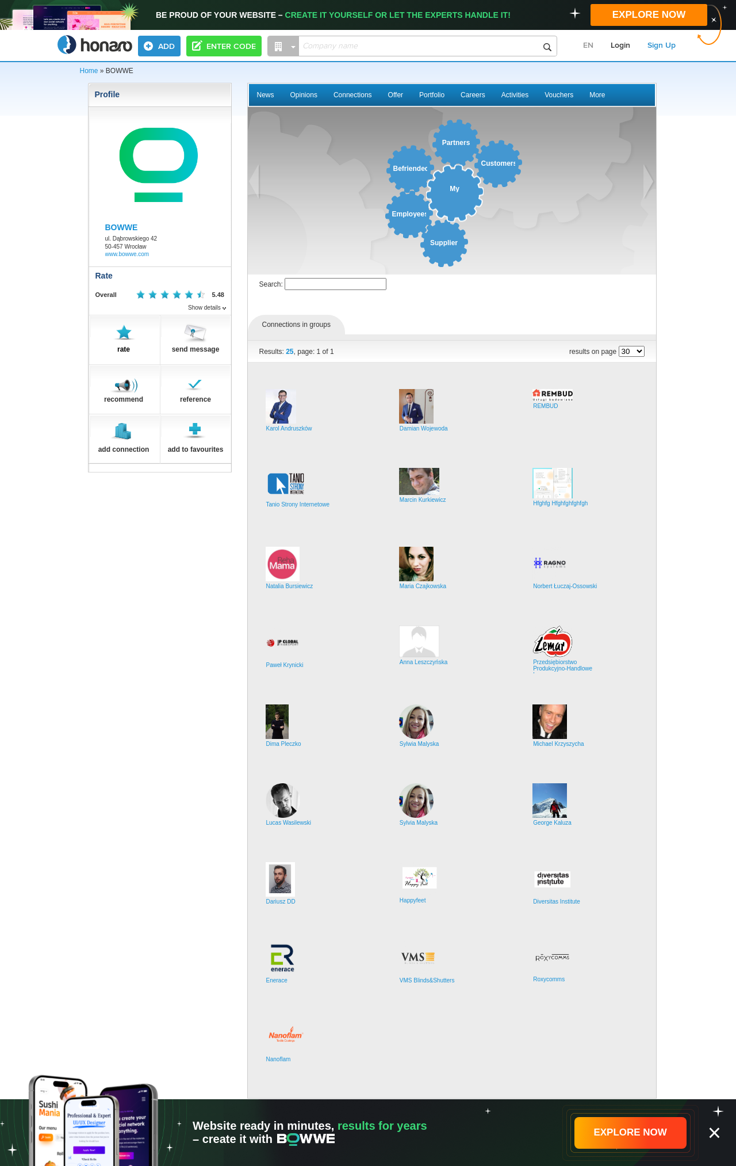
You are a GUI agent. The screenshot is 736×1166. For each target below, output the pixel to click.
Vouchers (559, 95)
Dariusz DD (281, 901)
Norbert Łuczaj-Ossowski (565, 586)
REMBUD (545, 406)
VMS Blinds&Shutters (427, 980)
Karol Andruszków (289, 428)
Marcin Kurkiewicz (423, 500)
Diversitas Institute (556, 901)
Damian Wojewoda (424, 428)
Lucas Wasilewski (289, 823)
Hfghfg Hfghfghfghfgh (560, 503)
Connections (353, 95)
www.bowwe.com (127, 254)
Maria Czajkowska (423, 586)
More (597, 95)
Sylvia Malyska (419, 823)
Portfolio (431, 95)
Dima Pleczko (283, 744)
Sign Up (661, 45)
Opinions (303, 95)
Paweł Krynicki (285, 665)
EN (588, 45)
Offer (395, 95)
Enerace (277, 980)
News (265, 95)
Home (89, 71)
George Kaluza (552, 823)
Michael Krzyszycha (558, 744)
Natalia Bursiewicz (289, 586)
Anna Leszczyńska (423, 662)
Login (620, 45)
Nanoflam (278, 1059)
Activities (514, 95)
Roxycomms (549, 979)
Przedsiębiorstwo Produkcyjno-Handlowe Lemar (562, 668)
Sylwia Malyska (419, 744)
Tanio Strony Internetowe (298, 504)
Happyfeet (413, 900)
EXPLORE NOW (649, 14)
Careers (473, 95)
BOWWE (121, 227)
